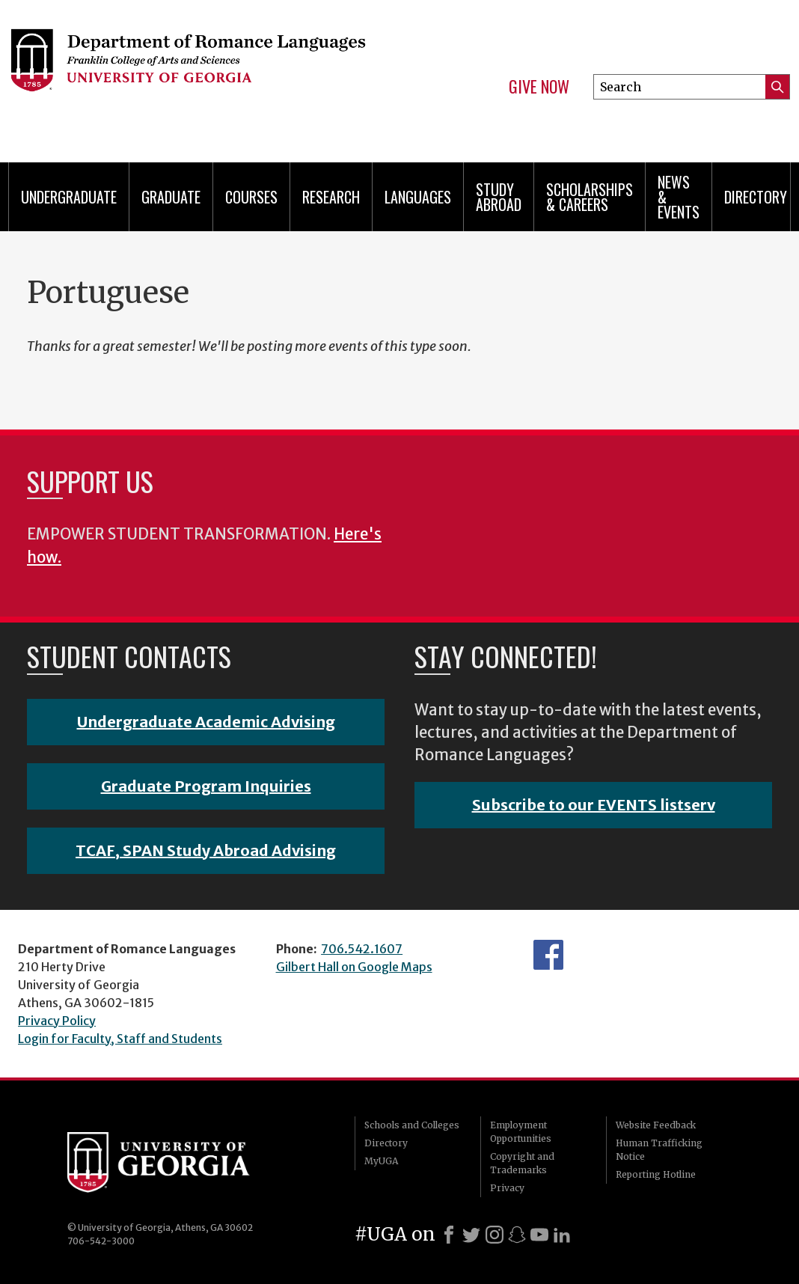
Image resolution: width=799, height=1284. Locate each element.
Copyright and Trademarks (522, 1163)
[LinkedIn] (562, 1235)
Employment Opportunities (520, 1131)
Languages (418, 197)
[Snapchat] (517, 1235)
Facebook (548, 955)
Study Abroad (498, 196)
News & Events (678, 197)
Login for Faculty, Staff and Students (120, 1038)
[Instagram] (494, 1235)
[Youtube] (539, 1235)
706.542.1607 (361, 948)
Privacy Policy (57, 1020)
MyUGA (381, 1161)
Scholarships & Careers (589, 196)
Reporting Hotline (656, 1174)
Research (331, 197)
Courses (251, 197)
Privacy (507, 1187)
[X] (471, 1235)
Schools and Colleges (411, 1125)
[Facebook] (449, 1235)
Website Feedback (656, 1125)
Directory (755, 197)
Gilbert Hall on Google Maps (354, 966)
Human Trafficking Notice (659, 1149)
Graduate (170, 197)
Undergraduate (69, 197)
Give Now (539, 87)
